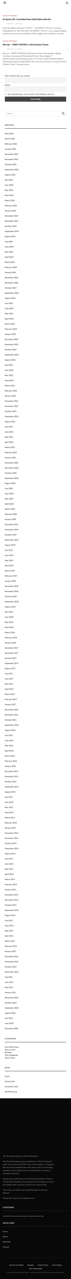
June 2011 (9, 982)
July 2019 (9, 550)
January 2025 (10, 211)
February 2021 (11, 452)
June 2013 (9, 925)
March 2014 (10, 879)
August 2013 (10, 915)
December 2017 (11, 648)
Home (5, 1231)
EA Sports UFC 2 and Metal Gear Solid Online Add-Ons (27, 19)
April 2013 (9, 936)
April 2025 (9, 195)
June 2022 (9, 370)
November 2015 (11, 776)
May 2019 (9, 560)
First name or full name (17, 76)
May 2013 (9, 931)
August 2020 (10, 483)
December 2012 (11, 956)
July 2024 (9, 241)
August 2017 (10, 668)
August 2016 (10, 730)
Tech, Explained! (11, 1055)
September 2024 (12, 231)
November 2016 (11, 715)
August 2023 (10, 298)
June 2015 (9, 802)
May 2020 (9, 499)
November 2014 (11, 838)
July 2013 (9, 920)
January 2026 (10, 149)
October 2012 (10, 967)
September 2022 (12, 355)
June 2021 (9, 432)
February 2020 (11, 514)
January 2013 (10, 951)
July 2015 (9, 797)
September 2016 (12, 725)
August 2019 (10, 545)
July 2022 (9, 365)
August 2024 (10, 236)
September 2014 (12, 848)
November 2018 (11, 591)
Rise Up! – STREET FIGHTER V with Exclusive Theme (25, 44)
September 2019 (12, 540)
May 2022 (9, 375)
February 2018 (11, 637)
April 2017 (9, 689)
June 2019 (9, 555)
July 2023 (9, 303)
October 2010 (10, 1003)
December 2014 (11, 833)
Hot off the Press (10, 15)
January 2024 (10, 272)
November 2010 (11, 997)
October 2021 (10, 411)
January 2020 (10, 519)
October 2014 (10, 843)
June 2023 (9, 308)
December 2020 (11, 463)
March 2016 (10, 756)
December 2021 (11, 401)
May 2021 (9, 437)
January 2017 (10, 704)
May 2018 (9, 622)
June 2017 (9, 679)
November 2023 (11, 283)
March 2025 (10, 200)
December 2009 (11, 1028)
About (5, 1236)
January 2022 (10, 396)
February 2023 (11, 329)
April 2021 (9, 442)
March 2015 (10, 817)
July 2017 (9, 673)
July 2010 (9, 1018)
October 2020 (10, 473)
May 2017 (9, 684)
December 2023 (11, 277)
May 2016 (9, 745)
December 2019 (11, 524)
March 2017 (10, 694)
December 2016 (11, 709)
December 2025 (11, 154)
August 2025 (10, 175)
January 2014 (10, 889)
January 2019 (10, 581)
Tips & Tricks (10, 1058)
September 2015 (12, 787)
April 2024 (9, 257)
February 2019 (11, 576)
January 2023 (10, 334)
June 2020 (9, 493)
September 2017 (12, 663)
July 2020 (9, 488)
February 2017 (11, 699)
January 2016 (10, 766)
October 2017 (10, 658)
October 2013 (10, 905)
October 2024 (10, 226)
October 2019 (10, 535)
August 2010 (10, 1013)
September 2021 (12, 416)
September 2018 (12, 601)
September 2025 (12, 169)
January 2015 (10, 828)
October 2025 (10, 164)
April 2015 (9, 812)
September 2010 (12, 1008)
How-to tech (10, 1050)
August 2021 (10, 421)
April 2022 (9, 380)
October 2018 (10, 596)
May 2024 (9, 252)
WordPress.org (11, 1091)
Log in (7, 1076)
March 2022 (10, 385)
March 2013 (10, 941)
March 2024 (10, 262)
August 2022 (10, 360)
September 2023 (12, 293)
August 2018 (10, 607)
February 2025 (11, 205)
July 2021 (9, 427)
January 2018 (10, 643)
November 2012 (11, 961)
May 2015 (9, 807)
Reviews (8, 1052)
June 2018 (9, 617)
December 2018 (11, 586)
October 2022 (10, 349)
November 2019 (11, 529)
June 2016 (9, 740)
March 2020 (10, 509)
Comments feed (11, 1086)
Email (7, 85)
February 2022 (11, 391)
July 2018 (9, 612)
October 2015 (10, 781)
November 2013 (11, 900)
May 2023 (9, 313)
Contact (6, 1247)
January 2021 (10, 457)
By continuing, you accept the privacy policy (29, 94)
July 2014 (9, 859)
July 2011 (9, 977)
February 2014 (11, 884)
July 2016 (9, 735)
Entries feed (10, 1081)
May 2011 (9, 987)
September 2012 (12, 972)
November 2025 (11, 159)
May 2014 (9, 869)
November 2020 (11, 468)
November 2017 (11, 653)
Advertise (7, 1242)
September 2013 (12, 910)
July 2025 (9, 180)
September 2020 (12, 478)
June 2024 (9, 247)
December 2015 (11, 771)
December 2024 (11, 216)
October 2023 (10, 288)
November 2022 (11, 344)
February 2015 (11, 823)
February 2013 (11, 946)
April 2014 (9, 874)
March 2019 (10, 571)
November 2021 (11, 406)
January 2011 (10, 992)
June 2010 (9, 1023)
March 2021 (10, 447)
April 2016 (9, 751)
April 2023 (9, 319)
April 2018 (9, 627)
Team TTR (10, 23)
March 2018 (10, 632)
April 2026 (9, 133)
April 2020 (9, 504)
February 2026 (11, 144)
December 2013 (11, 895)
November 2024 (11, 221)
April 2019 (9, 565)
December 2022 (11, 339)
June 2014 (9, 864)
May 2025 (9, 190)
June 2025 (9, 185)
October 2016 (10, 720)
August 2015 (10, 792)
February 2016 (11, 761)
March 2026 (10, 139)
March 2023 (10, 324)
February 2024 (11, 267)
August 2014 (10, 853)
